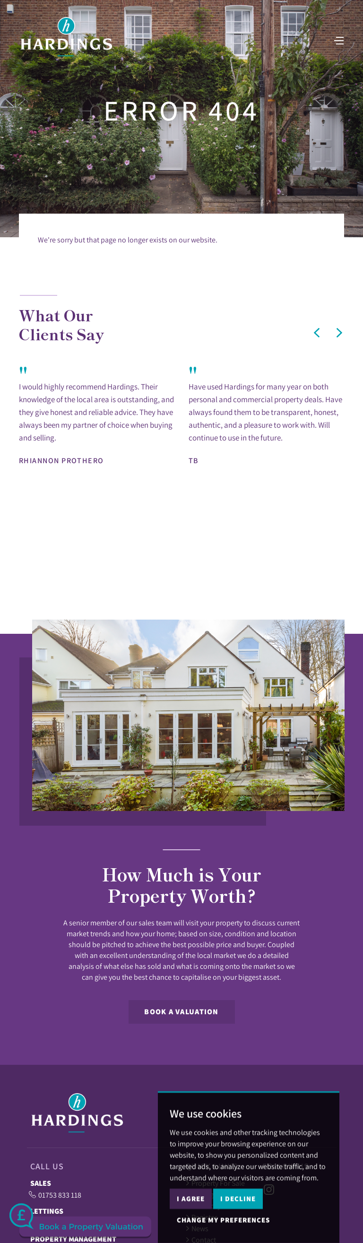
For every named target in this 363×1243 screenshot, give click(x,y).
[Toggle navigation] (337, 43)
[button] (316, 333)
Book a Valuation (181, 1012)
